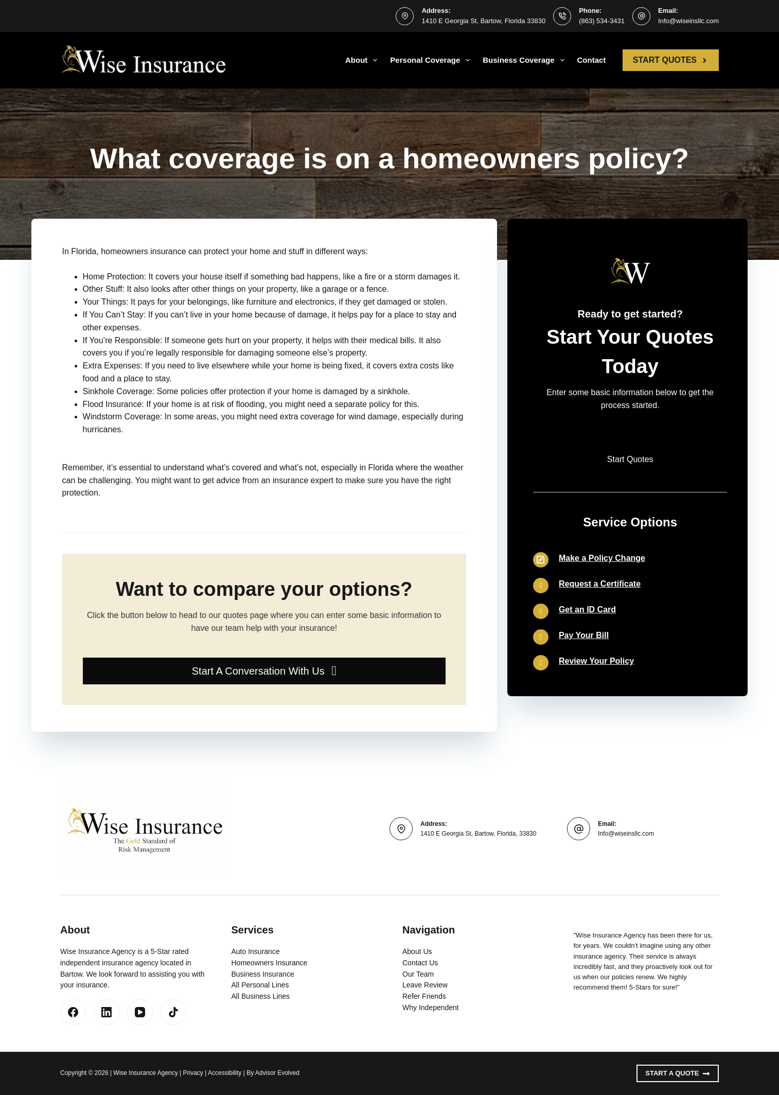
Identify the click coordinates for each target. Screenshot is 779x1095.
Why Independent (430, 1007)
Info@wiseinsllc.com (688, 21)
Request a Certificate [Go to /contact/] (600, 583)
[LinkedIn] (106, 1012)
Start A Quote (677, 1073)
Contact (591, 60)
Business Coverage (525, 60)
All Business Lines (261, 996)
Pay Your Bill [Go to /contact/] (584, 635)
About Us (417, 951)
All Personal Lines (260, 985)
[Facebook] (73, 1012)
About (363, 60)
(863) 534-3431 (602, 21)
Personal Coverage (432, 60)
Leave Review (425, 985)
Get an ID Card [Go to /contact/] (587, 609)
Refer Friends (424, 996)
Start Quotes (671, 60)
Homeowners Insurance (270, 963)
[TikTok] (173, 1012)
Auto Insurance (256, 951)
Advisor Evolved (277, 1072)
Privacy (193, 1072)
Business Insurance (263, 974)
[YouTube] (140, 1012)
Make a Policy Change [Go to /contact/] (602, 558)
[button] (264, 671)
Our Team (418, 974)
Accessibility (224, 1072)
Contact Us (420, 963)
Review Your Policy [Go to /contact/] (596, 661)
